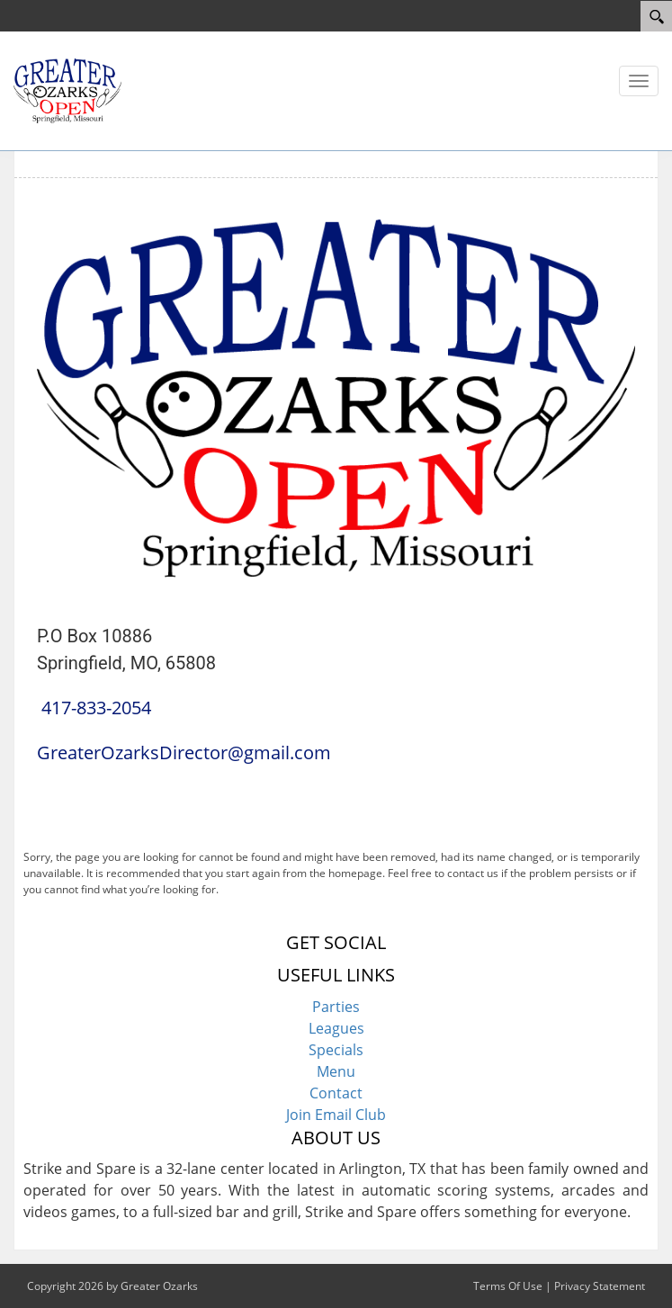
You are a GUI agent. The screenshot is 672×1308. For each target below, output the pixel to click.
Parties (336, 1007)
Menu (336, 1071)
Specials (336, 1050)
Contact (336, 1093)
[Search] (656, 16)
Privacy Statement (599, 1286)
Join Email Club (336, 1114)
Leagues (336, 1028)
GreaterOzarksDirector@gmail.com (184, 752)
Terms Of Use (507, 1286)
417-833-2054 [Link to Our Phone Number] (96, 707)
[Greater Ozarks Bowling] (67, 89)
